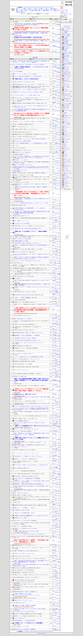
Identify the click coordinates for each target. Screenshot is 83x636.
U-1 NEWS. (58, 194)
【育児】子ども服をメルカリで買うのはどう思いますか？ (24, 329)
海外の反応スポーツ (57, 180)
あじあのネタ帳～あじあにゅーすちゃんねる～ (56, 42)
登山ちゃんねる (57, 479)
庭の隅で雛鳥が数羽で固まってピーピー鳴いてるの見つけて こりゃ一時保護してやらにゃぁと (30, 84)
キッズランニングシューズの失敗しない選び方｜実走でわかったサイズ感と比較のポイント (30, 534)
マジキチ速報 (58, 132)
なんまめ (65, 125)
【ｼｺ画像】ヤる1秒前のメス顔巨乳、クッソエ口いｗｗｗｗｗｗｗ (25, 129)
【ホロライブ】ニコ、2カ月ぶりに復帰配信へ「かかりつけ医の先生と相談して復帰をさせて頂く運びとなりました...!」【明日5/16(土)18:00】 (31, 482)
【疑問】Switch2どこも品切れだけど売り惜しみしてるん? (24, 553)
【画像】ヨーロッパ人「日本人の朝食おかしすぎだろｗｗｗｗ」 (25, 302)
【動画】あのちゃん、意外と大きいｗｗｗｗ (25, 394)
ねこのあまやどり (57, 160)
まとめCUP (58, 165)
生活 (37, 10)
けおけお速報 (65, 142)
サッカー (44, 9)
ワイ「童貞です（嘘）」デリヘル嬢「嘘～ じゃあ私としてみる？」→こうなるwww (28, 586)
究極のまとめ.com (66, 175)
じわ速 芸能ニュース (67, 40)
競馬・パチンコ (50, 10)
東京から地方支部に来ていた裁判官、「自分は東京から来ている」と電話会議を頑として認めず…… (31, 541)
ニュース (48, 9)
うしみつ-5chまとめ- (57, 545)
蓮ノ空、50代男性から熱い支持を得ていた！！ (22, 468)
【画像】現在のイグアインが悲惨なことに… (22, 517)
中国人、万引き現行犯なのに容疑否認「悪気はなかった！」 (24, 124)
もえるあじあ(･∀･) (57, 110)
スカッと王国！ (57, 157)
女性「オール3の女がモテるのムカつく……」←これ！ (23, 126)
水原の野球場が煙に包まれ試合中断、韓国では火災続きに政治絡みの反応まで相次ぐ (29, 294)
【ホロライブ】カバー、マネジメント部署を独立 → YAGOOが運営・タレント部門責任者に (30, 89)
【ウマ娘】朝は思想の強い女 (19, 350)
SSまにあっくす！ (57, 276)
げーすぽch (58, 203)
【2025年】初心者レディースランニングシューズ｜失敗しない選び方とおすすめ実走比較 (29, 138)
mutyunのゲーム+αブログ (67, 117)
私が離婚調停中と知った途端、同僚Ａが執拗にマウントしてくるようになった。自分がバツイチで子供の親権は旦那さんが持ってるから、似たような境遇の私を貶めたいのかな (31, 87)
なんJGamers (58, 148)
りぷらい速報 (58, 205)
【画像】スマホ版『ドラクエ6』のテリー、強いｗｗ (23, 600)
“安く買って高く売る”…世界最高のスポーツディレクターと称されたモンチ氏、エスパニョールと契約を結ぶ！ (31, 177)
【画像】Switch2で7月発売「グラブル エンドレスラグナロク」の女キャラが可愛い (30, 608)
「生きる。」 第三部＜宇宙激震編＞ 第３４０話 (25, 297)
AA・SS (41, 10)
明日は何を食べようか (67, 74)
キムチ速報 (58, 29)
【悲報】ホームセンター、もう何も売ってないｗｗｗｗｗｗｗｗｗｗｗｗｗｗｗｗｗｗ (31, 287)
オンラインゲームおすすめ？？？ (20, 147)
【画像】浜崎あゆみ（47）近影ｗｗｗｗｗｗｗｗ (22, 150)
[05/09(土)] (51, 7)
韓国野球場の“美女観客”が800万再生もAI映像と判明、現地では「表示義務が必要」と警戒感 (30, 505)
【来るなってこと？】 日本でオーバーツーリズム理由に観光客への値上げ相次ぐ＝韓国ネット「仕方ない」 (31, 389)
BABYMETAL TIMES (66, 148)
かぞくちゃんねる (57, 246)
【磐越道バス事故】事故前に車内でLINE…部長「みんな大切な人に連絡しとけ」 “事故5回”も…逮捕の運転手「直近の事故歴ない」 (31, 285)
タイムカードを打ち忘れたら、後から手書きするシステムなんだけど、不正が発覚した (29, 64)
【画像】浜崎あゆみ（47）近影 (21, 241)
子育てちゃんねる (57, 340)
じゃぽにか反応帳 (66, 186)
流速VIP (59, 447)
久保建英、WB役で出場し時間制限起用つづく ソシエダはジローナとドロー (31, 515)
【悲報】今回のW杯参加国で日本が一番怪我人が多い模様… (24, 580)
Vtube (34, 10)
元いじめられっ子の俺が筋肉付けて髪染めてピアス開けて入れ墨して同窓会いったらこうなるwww (31, 406)
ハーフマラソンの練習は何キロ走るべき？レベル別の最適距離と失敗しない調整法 (28, 356)
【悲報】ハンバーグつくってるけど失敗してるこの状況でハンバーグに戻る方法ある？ (29, 121)
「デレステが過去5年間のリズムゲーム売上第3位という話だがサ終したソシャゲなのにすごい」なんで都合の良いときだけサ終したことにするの (31, 274)
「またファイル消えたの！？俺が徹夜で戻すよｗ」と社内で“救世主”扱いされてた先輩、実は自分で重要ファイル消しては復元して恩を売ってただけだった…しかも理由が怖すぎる (31, 157)
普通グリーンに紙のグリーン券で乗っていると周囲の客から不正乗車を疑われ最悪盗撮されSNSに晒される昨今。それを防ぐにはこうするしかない (31, 258)
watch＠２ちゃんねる (56, 226)
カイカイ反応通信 (67, 35)
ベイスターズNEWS (57, 565)
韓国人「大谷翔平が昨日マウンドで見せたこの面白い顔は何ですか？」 (26, 550)
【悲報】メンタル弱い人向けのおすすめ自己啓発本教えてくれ (25, 324)
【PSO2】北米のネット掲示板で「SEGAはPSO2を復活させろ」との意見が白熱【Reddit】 (31, 464)
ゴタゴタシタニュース (56, 471)
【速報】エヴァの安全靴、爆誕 (20, 376)
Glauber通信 (66, 59)
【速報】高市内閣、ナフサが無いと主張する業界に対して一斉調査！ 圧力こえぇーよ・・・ (31, 41)
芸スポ (56, 9)
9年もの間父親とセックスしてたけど (20, 170)
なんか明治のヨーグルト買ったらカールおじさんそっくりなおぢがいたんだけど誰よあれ (29, 558)
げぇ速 (59, 429)
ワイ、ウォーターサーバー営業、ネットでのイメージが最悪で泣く (26, 74)
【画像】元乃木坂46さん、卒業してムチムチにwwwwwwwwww (25, 598)
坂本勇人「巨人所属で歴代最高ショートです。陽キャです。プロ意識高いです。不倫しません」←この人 (31, 255)
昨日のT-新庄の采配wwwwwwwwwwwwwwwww (22, 315)
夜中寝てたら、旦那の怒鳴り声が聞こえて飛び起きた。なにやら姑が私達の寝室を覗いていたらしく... (31, 246)
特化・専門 (27, 9)
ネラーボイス (58, 487)
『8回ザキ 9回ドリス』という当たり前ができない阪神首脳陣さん (25, 520)
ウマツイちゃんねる (57, 182)
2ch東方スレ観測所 (57, 263)
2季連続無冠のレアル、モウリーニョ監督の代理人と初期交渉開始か (26, 348)
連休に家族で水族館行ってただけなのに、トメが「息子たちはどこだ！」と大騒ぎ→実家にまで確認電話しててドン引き (31, 398)
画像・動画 (57, 10)
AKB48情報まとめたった (67, 183)
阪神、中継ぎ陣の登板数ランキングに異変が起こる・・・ (24, 318)
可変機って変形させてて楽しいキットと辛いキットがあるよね (25, 291)
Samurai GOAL (58, 348)
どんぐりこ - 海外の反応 (68, 52)
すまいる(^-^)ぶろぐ (57, 87)
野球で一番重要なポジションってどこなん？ (22, 220)
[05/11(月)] (43, 7)
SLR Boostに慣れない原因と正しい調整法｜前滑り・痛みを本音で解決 (26, 366)
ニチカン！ (58, 243)
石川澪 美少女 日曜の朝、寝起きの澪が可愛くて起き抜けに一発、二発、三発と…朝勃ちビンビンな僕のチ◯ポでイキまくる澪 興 (31, 119)
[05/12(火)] (39, 7)
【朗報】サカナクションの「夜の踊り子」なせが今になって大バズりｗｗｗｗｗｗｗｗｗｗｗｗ (31, 574)
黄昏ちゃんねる (66, 134)
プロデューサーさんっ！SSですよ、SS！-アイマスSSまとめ (56, 370)
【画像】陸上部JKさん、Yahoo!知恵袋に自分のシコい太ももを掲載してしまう (28, 326)
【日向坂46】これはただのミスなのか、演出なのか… (26, 338)
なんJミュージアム (57, 188)
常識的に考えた (57, 268)
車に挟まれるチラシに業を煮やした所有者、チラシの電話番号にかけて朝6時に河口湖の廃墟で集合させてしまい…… (31, 114)
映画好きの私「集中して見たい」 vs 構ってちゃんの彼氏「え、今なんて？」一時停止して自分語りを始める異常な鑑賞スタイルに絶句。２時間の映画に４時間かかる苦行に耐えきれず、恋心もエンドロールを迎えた (31, 167)
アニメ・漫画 (28, 10)
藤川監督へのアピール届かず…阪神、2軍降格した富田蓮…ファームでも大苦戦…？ (28, 249)
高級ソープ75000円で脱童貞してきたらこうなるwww (23, 164)
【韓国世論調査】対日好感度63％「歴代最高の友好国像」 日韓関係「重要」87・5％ (31, 33)
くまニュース (58, 258)
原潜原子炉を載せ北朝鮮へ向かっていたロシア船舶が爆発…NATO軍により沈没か (31, 28)
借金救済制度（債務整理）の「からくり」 (21, 154)
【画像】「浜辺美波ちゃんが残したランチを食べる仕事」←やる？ (26, 418)
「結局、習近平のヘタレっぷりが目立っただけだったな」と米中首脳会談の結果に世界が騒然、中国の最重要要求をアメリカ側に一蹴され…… (31, 309)
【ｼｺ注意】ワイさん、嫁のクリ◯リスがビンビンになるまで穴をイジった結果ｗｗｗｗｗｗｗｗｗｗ (31, 547)
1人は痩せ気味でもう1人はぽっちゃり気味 (21, 510)
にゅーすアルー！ (57, 124)
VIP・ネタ (32, 9)
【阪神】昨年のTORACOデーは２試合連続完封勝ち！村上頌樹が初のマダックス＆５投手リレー (31, 134)
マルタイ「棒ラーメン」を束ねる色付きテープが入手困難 (27, 478)
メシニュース (58, 556)
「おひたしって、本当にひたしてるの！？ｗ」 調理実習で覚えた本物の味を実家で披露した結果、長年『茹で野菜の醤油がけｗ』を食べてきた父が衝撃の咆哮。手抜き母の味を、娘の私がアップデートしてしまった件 (31, 409)
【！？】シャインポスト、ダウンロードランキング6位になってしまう (26, 453)
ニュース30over (66, 119)
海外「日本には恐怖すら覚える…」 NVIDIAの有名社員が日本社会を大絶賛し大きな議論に (31, 46)
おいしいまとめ (57, 346)
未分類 (23, 11)
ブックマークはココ (65, 9)
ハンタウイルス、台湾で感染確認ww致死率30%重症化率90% (24, 470)
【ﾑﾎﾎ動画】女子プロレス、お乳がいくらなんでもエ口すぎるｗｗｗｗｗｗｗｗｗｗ (28, 342)
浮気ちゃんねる (57, 173)
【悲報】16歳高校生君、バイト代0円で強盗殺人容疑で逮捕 (24, 620)
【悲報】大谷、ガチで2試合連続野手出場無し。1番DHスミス (25, 512)
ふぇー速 (58, 216)
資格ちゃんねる (57, 459)
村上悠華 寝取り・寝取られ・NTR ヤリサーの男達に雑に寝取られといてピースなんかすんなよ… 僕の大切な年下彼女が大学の (31, 404)
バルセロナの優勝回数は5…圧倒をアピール (21, 420)
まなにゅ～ (58, 409)
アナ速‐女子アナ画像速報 (67, 103)
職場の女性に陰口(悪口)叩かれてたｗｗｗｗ (22, 215)
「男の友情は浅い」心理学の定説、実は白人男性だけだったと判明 (26, 476)
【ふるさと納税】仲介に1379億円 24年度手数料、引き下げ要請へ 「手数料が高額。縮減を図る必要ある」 (31, 491)
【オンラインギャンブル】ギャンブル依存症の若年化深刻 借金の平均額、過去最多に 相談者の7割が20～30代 (31, 537)
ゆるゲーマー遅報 (66, 85)
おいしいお (58, 302)
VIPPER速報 (58, 79)
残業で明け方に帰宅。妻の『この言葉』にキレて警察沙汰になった (26, 591)
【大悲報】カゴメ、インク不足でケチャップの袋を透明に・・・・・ (31, 623)
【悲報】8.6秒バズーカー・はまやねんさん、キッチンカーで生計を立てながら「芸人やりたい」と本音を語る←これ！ (31, 185)
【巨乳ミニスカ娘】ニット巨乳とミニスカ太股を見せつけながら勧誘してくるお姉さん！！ (31, 52)
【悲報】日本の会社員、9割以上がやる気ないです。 (23, 132)
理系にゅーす (58, 476)
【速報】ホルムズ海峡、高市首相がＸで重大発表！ (25, 605)
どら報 (59, 218)
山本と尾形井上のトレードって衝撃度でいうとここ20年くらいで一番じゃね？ (28, 456)
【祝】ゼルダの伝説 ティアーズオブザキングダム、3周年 (24, 81)
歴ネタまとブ (58, 502)
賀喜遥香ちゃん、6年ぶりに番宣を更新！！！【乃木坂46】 (27, 335)
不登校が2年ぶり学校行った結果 (20, 205)
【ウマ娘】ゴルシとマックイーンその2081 (21, 182)
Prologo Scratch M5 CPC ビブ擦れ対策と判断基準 (22, 141)
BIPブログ (58, 175)
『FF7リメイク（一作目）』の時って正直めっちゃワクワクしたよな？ (27, 260)
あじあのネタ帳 (66, 47)
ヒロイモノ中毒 (57, 241)
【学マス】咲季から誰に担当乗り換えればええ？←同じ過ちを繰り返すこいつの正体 (29, 473)
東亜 (53, 9)
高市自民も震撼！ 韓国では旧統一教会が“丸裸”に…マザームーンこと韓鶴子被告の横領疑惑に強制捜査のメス (31, 500)
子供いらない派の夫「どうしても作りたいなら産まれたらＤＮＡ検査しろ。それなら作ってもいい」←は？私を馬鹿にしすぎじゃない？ (31, 498)
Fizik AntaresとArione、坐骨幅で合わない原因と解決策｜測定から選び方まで (27, 567)
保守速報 (58, 38)
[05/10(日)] (47, 7)
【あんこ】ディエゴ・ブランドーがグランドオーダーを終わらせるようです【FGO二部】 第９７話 (30, 106)
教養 (45, 10)
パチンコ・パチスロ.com (67, 93)
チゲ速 (65, 143)
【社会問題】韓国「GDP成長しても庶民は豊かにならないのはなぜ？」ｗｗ (27, 243)
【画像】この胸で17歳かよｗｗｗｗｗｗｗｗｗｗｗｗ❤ (26, 531)
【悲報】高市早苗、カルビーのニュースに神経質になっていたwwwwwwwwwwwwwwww (29, 225)
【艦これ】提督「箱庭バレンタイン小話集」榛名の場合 (24, 276)
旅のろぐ (65, 151)
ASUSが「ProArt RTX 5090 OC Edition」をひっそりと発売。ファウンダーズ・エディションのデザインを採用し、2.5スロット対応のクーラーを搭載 (31, 236)
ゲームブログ (16, 145)
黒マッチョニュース (57, 271)
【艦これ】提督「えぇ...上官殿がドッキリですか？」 (23, 495)
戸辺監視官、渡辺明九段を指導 (19, 299)
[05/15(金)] (26, 7)
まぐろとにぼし (57, 510)
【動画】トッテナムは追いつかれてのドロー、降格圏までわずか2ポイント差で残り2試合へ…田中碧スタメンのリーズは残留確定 (31, 266)
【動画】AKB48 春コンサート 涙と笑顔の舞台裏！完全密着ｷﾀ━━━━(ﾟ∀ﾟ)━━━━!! (29, 401)
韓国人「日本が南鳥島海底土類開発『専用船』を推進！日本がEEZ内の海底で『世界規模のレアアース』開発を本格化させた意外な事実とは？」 (31, 380)
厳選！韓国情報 (57, 34)
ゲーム (23, 10)
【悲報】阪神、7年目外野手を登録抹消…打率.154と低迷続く (24, 361)
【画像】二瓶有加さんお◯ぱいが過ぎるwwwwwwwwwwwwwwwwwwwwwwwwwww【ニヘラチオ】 (27, 594)
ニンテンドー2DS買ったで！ (19, 618)
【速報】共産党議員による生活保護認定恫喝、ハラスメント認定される (29, 208)
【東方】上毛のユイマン (18, 262)
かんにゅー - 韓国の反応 (68, 62)
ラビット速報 (58, 150)
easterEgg (65, 137)
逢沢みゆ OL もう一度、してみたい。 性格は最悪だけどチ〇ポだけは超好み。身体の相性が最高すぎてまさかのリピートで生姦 (31, 162)
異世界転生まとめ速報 (56, 423)
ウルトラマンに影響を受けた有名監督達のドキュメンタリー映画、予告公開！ (28, 76)
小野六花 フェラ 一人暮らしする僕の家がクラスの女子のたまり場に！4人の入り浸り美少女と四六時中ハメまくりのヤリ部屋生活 (31, 523)
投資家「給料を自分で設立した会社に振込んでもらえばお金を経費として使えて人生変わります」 (31, 487)
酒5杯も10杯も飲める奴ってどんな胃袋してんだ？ (23, 345)
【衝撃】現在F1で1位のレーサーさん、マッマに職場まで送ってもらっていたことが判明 (31, 438)
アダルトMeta (58, 119)
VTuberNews (58, 89)
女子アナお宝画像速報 (68, 44)
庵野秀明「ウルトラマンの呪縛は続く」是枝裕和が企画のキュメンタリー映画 (28, 616)
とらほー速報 (58, 134)
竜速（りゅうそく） (57, 431)
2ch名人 (59, 300)
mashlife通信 (58, 595)
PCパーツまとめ (57, 236)
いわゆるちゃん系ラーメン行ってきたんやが (22, 556)
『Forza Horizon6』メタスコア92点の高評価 (21, 223)
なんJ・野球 (38, 9)
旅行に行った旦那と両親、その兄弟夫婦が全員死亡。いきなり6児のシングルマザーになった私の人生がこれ (31, 412)
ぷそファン (65, 88)
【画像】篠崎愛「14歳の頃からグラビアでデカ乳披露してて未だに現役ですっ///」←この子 (30, 442)
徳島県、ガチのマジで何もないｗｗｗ (20, 446)
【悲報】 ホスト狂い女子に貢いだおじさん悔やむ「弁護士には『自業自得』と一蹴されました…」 (31, 188)
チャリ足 (58, 141)
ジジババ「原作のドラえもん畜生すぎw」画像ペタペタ (24, 353)
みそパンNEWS (57, 100)
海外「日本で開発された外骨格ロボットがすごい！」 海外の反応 (26, 461)
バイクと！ (65, 157)
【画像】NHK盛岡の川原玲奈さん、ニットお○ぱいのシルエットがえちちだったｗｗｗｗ (31, 67)
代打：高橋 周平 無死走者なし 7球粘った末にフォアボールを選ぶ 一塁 (26, 577)
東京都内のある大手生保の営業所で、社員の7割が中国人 (28, 37)
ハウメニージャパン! (56, 551)
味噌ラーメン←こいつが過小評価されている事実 (22, 526)
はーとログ (58, 74)
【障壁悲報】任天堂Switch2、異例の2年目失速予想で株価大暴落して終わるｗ (27, 228)
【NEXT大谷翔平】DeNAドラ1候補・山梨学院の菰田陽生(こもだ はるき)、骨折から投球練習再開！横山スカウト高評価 (31, 565)
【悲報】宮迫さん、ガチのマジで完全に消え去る (26, 79)
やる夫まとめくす (57, 508)
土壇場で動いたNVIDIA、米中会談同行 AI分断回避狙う (25, 629)
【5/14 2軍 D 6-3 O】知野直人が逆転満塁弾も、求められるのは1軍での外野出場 (28, 613)
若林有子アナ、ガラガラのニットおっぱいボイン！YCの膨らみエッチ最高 (28, 92)
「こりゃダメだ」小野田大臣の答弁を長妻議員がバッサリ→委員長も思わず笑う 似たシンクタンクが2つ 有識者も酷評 (31, 100)
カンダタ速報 (58, 618)
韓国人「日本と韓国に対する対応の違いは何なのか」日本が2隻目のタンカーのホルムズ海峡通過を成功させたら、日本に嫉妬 (31, 561)
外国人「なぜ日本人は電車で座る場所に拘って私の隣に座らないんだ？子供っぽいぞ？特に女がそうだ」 (31, 281)
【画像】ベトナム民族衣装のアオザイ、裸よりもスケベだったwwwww (31, 425)
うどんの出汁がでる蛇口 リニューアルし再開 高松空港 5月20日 (27, 95)
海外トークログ (66, 66)
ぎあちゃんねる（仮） (56, 152)
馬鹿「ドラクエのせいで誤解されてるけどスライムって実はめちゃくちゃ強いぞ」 (29, 422)
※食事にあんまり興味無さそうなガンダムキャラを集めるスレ (25, 449)
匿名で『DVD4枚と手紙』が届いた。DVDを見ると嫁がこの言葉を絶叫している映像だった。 (30, 172)
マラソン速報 (58, 139)
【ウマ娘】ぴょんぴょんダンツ (19, 602)
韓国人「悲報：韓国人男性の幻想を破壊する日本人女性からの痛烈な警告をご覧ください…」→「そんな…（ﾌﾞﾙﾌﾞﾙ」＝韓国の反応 (31, 61)
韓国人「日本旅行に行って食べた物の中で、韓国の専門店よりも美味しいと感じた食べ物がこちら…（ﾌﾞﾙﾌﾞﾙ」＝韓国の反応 (31, 434)
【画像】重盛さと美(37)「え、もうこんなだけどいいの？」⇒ (25, 545)
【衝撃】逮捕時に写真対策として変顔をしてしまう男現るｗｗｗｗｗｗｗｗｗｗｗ (28, 332)
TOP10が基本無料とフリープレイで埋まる (21, 626)
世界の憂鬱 (66, 41)
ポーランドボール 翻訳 (56, 98)
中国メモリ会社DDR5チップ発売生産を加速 (22, 238)
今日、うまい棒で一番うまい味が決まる (21, 492)
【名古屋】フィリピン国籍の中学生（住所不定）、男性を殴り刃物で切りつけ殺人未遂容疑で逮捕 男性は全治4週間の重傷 (31, 212)
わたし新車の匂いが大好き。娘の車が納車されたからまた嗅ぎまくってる (27, 340)
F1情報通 (65, 50)
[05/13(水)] (34, 7)
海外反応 (19, 11)
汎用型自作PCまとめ (56, 239)
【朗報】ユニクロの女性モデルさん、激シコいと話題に (24, 175)
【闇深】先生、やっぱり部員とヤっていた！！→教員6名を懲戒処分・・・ (30, 232)
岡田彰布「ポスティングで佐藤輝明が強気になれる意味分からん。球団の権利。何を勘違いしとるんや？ (31, 305)
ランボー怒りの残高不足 (18, 71)
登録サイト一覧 (64, 11)
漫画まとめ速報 (57, 143)
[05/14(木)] (30, 7)
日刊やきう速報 (57, 255)
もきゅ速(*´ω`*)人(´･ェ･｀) (67, 165)
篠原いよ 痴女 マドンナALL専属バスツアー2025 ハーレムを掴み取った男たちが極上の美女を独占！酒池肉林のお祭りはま (31, 585)
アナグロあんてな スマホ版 (66, 13)
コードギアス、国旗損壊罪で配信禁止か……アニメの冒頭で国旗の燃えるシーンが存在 (30, 143)
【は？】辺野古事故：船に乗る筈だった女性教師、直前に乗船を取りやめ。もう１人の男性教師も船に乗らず (31, 110)
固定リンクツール (65, 12)
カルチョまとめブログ (67, 75)
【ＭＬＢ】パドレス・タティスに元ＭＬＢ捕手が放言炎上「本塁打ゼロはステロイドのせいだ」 (31, 415)
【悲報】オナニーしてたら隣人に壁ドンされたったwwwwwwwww (25, 528)
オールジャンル (20, 9)
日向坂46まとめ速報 (57, 338)
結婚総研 (65, 145)
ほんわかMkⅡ (58, 493)
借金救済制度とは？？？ (18, 589)
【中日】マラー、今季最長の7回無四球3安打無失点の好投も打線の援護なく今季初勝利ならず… (31, 218)
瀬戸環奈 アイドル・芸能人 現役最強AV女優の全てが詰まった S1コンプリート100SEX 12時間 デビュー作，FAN (31, 322)
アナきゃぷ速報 (57, 52)
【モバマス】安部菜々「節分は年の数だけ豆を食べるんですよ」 (25, 136)
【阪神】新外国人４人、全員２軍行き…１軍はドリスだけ (24, 572)
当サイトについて (65, 10)
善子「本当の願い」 (17, 278)
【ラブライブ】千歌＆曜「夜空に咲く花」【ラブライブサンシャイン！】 (27, 359)
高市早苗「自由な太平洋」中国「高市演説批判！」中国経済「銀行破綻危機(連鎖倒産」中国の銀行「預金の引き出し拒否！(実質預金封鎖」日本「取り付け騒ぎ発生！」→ (31, 24)
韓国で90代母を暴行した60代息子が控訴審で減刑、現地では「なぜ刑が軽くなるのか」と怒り (30, 103)
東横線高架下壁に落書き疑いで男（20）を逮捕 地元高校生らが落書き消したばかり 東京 (30, 268)
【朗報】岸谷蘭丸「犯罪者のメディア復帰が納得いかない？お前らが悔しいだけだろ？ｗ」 (30, 444)
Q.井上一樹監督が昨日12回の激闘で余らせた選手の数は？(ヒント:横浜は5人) (27, 373)
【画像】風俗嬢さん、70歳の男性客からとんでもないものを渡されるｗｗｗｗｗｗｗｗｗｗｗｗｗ (31, 199)
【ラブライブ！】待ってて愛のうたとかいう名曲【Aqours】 (24, 251)
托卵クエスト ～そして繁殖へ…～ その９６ (24, 507)
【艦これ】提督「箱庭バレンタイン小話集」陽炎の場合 (24, 570)
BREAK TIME (65, 154)
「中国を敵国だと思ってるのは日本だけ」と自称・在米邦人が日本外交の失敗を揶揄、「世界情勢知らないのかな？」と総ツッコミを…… (31, 193)
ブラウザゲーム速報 (66, 176)
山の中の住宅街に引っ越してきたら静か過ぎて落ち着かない (24, 611)
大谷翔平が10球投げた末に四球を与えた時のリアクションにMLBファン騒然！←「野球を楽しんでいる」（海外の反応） (31, 180)
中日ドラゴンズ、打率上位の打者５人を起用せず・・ (23, 431)
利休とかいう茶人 (17, 502)
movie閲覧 (58, 616)
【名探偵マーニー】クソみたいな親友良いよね (22, 152)
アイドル (19, 10)
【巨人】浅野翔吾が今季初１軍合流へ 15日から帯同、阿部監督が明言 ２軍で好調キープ (30, 385)
